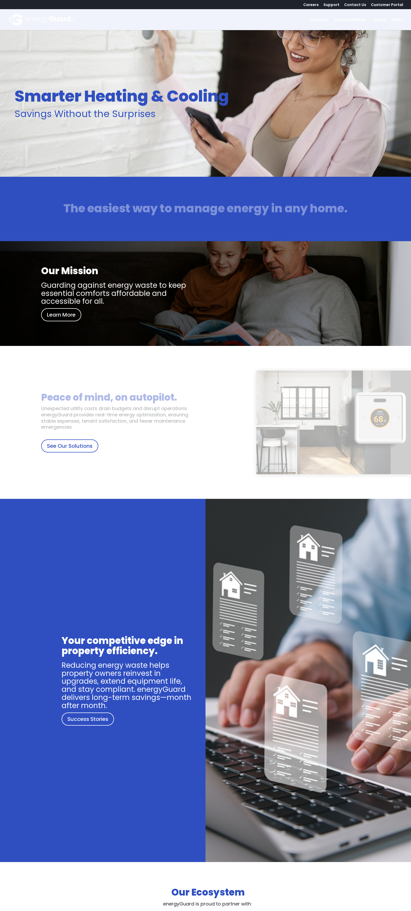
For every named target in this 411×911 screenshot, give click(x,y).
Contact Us (355, 5)
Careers (311, 5)
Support (331, 5)
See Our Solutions (70, 446)
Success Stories (350, 20)
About (379, 20)
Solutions (318, 20)
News (397, 20)
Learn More (61, 314)
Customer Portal (387, 5)
